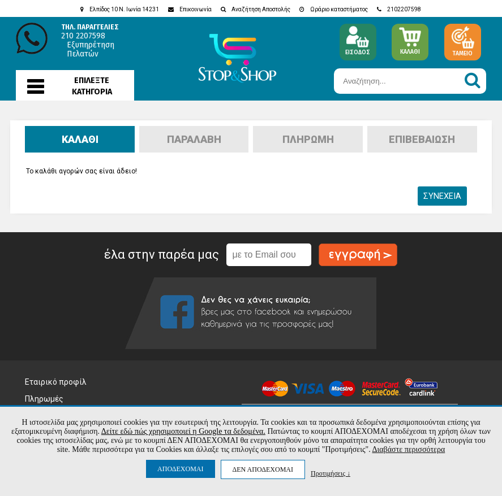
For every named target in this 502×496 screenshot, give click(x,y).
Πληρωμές (44, 398)
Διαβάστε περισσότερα (408, 449)
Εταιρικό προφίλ (56, 381)
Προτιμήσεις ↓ (330, 473)
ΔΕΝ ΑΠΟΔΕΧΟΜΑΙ (263, 469)
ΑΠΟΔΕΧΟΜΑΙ (180, 469)
